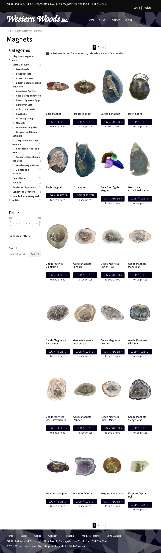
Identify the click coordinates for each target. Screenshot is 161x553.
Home (91, 20)
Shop (102, 20)
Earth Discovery (23, 30)
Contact (115, 20)
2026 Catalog (114, 535)
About (128, 20)
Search (13, 248)
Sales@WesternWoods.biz (74, 4)
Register (148, 7)
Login (137, 7)
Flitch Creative (76, 546)
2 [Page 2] (98, 47)
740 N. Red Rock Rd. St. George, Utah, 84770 (32, 4)
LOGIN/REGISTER (57, 122)
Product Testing (90, 535)
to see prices (57, 126)
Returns (69, 535)
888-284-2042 (99, 4)
